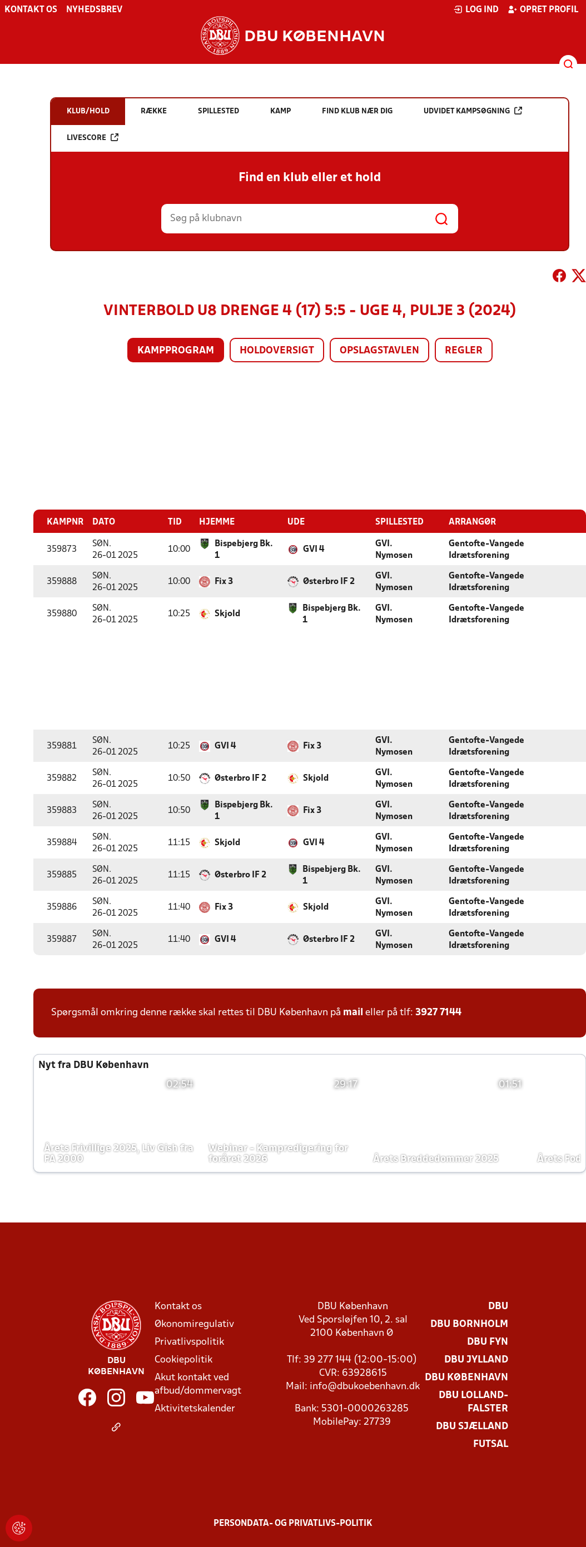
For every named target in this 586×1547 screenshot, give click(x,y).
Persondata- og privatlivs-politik (293, 1523)
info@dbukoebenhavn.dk (365, 1386)
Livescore (92, 137)
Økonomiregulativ (194, 1324)
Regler (464, 351)
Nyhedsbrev (94, 10)
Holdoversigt (277, 351)
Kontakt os (30, 10)
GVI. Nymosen (394, 549)
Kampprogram (175, 351)
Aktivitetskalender (195, 1408)
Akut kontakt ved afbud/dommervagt (198, 1384)
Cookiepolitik (183, 1359)
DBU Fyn (487, 1341)
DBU (498, 1306)
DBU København (466, 1377)
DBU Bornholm (469, 1324)
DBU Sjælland (472, 1426)
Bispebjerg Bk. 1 (244, 549)
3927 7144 (438, 1012)
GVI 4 (313, 549)
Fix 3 (224, 581)
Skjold (227, 613)
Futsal (490, 1444)
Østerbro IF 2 (329, 581)
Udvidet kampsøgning (473, 111)
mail (353, 1012)
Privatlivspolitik (189, 1341)
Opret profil (543, 9)
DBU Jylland (476, 1359)
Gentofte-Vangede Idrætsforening (486, 549)
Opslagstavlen (379, 351)
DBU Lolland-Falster (473, 1401)
